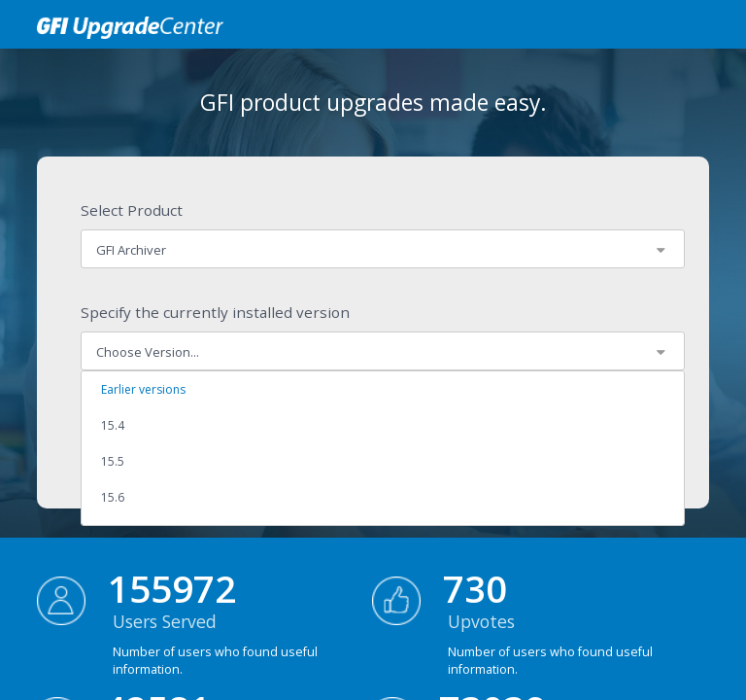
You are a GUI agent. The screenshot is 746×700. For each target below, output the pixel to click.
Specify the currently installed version (215, 312)
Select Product (132, 210)
